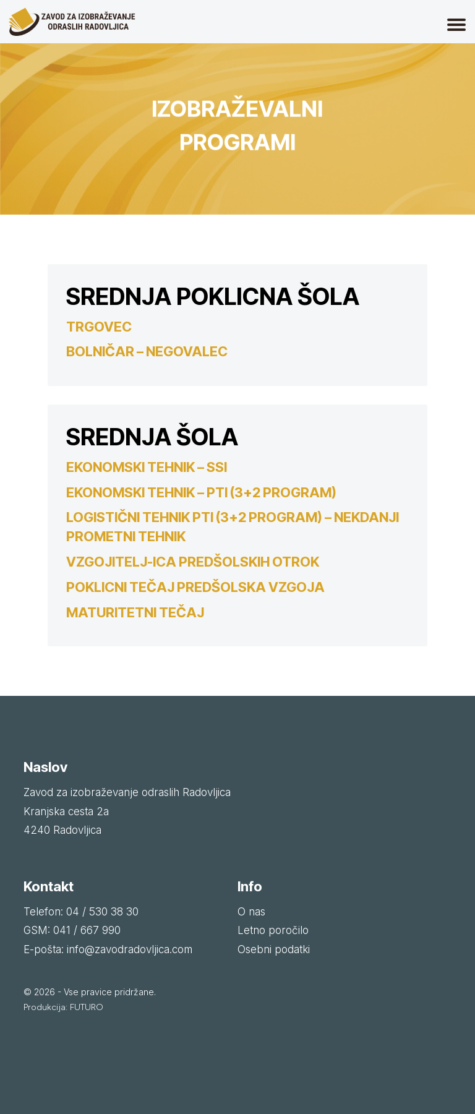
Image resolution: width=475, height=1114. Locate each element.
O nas (251, 912)
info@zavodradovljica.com (129, 949)
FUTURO (86, 1007)
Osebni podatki (274, 949)
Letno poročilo (273, 930)
